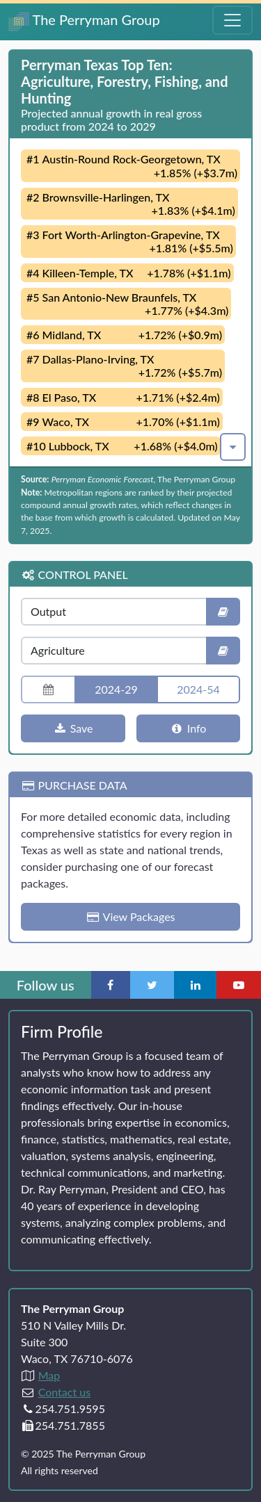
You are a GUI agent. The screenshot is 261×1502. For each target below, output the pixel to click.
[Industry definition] (223, 650)
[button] (233, 447)
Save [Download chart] (73, 728)
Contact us (64, 1391)
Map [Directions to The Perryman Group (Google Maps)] (49, 1375)
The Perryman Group (84, 21)
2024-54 (198, 689)
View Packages (130, 916)
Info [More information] (188, 728)
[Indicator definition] (223, 612)
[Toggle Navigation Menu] (232, 20)
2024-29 (116, 689)
